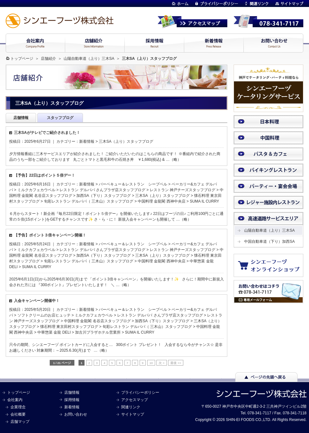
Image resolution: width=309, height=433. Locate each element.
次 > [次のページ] (161, 363)
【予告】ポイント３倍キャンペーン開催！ (50, 235)
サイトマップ (132, 414)
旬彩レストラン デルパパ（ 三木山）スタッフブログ (89, 201)
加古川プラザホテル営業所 (98, 332)
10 (151, 363)
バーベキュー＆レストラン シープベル (133, 184)
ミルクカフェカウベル (36, 190)
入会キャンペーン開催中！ (37, 300)
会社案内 (14, 400)
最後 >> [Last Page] (175, 363)
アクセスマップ (134, 400)
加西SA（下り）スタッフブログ (103, 195)
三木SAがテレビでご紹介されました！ (47, 132)
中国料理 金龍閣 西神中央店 (162, 201)
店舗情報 (71, 392)
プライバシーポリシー (140, 392)
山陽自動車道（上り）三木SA (89, 58)
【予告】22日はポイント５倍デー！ (44, 175)
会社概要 (18, 414)
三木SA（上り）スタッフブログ (126, 141)
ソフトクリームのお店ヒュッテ (44, 315)
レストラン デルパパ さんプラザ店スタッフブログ (102, 190)
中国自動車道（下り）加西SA (269, 241)
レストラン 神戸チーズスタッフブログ (182, 190)
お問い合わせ (75, 414)
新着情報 (86, 141)
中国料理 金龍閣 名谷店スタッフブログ (97, 321)
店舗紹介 (48, 58)
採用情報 (71, 400)
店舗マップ (19, 421)
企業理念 (18, 407)
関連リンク (130, 407)
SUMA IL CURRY (204, 201)
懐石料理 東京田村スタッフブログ (69, 326)
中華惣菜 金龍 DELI (54, 332)
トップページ (21, 58)
